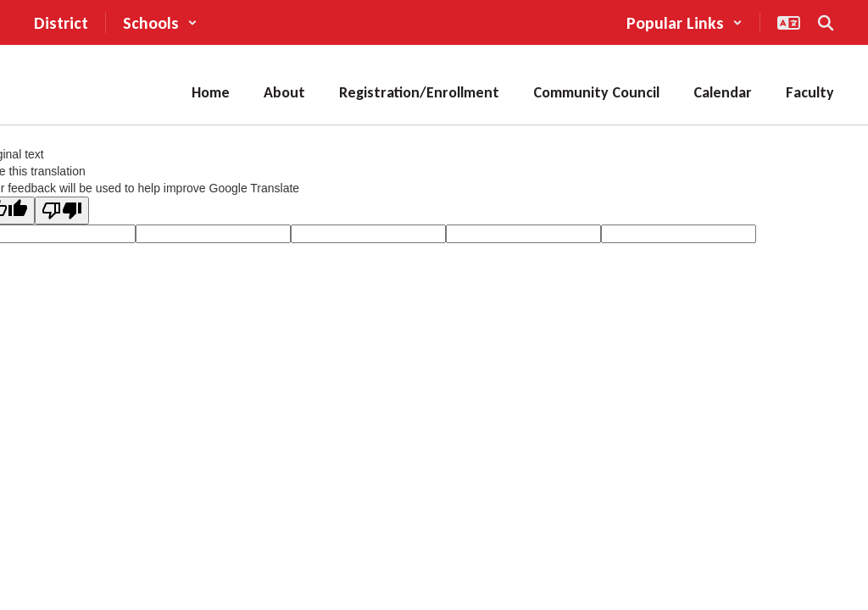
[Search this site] (825, 22)
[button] (160, 23)
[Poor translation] (62, 211)
